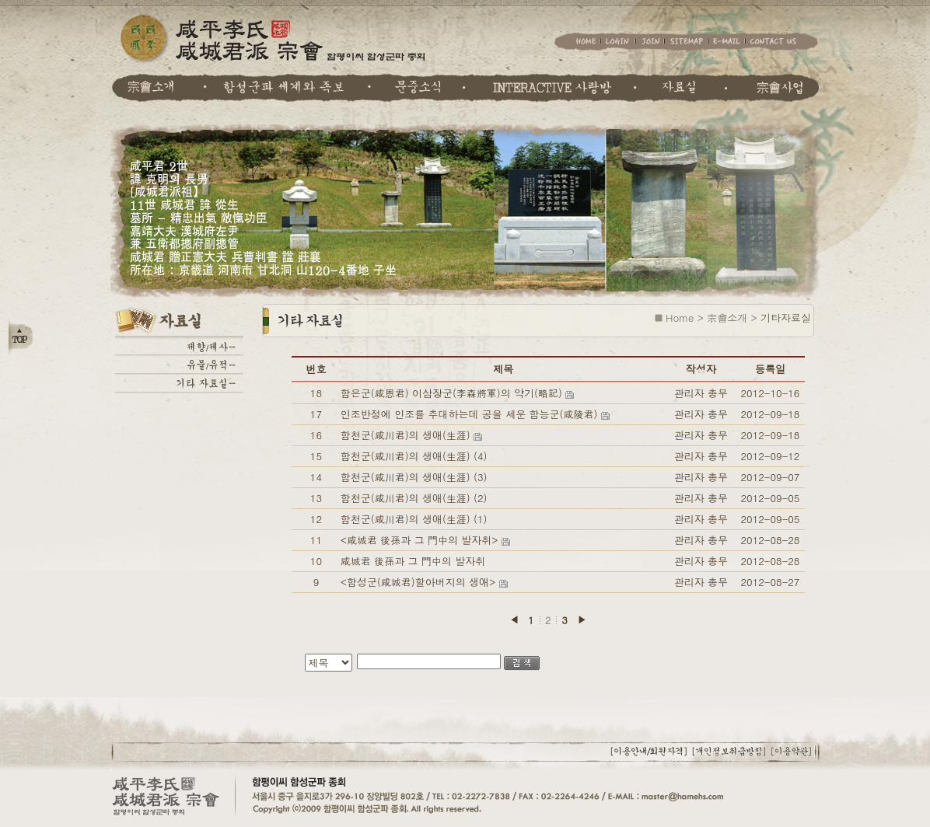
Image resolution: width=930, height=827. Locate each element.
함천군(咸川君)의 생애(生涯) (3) (414, 476)
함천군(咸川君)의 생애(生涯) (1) (414, 518)
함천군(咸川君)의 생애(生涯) (407, 434)
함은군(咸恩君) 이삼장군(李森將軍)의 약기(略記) (453, 393)
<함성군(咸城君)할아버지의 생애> (420, 581)
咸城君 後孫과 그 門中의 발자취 (413, 560)
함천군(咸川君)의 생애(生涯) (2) (414, 497)
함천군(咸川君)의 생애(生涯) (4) (414, 455)
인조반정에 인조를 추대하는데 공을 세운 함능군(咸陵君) (471, 414)
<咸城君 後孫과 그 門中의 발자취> (421, 539)
